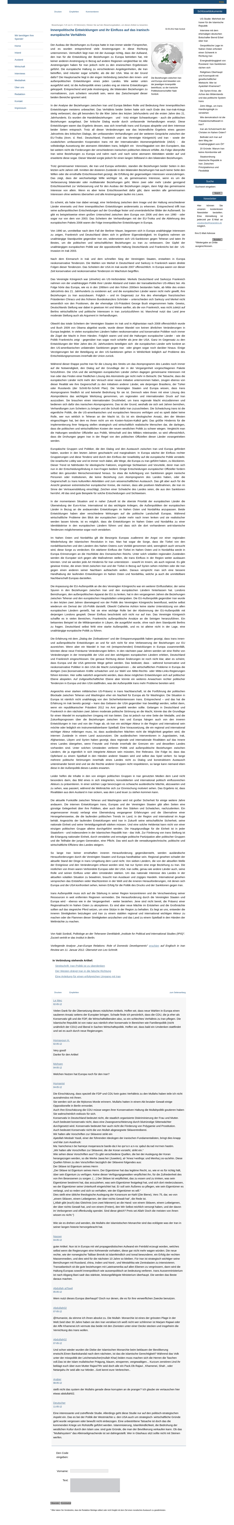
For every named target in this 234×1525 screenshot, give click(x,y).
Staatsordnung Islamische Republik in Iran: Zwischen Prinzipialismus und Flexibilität (210, 163)
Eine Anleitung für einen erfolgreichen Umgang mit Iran (88, 976)
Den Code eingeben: (62, 1455)
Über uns (19, 87)
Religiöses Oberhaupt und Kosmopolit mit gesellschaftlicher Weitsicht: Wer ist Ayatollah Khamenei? (211, 79)
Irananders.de (25, 17)
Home (18, 46)
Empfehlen (74, 12)
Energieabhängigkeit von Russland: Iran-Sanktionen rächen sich (212, 64)
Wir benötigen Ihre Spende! (24, 37)
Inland (18, 52)
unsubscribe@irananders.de (209, 223)
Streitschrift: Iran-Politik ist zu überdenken (80, 965)
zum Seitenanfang (178, 992)
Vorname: (62, 1471)
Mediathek (20, 80)
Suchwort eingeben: (205, 186)
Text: (65, 1480)
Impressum (20, 108)
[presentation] (97, 1458)
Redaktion (20, 94)
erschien (154, 945)
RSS (221, 2)
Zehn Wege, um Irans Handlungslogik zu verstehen (211, 109)
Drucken (58, 12)
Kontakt (19, 101)
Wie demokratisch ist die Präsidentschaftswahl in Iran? (212, 121)
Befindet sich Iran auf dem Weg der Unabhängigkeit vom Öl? (211, 140)
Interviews (20, 73)
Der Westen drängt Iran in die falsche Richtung (83, 970)
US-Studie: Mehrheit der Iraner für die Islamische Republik (212, 22)
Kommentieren (92, 12)
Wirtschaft (20, 66)
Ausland (19, 59)
